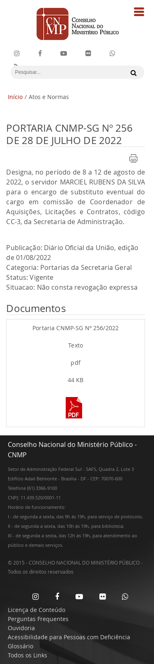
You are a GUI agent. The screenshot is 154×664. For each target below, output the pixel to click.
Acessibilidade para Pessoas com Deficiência (69, 637)
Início (15, 97)
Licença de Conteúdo (36, 610)
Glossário (20, 646)
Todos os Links (27, 655)
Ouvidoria (21, 628)
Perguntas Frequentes (38, 619)
